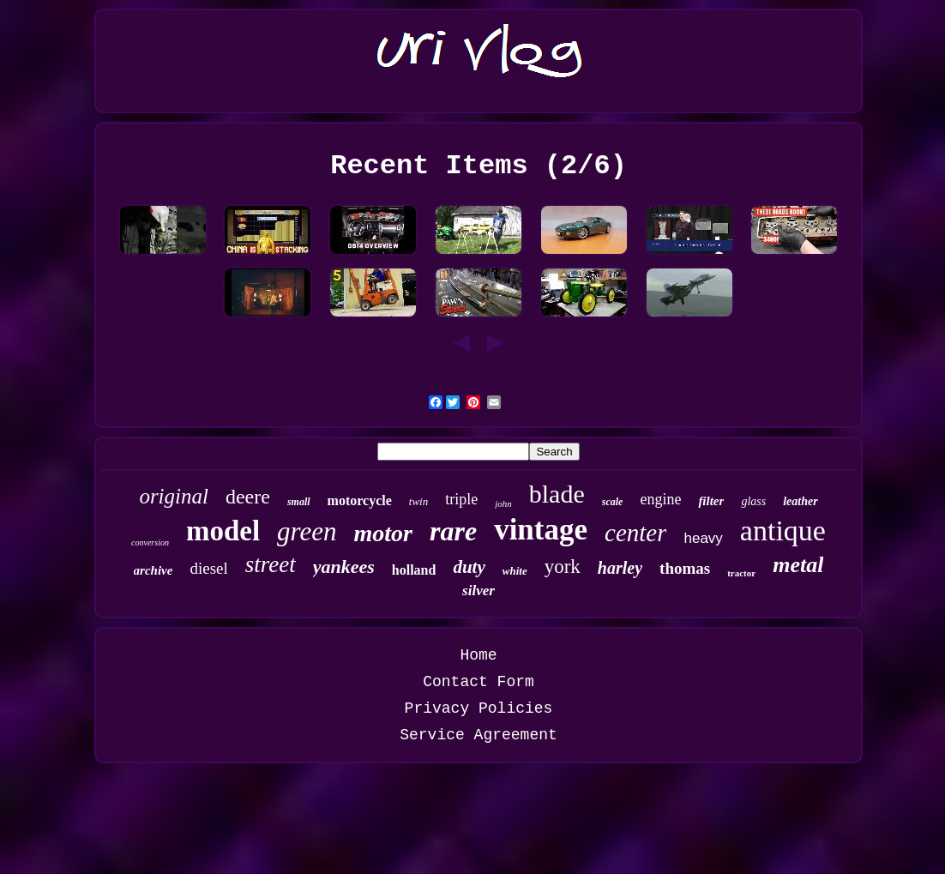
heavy (702, 538)
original (173, 496)
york (563, 566)
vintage (540, 529)
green (306, 531)
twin (418, 501)
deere (248, 496)
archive (153, 570)
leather (800, 501)
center (635, 532)
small (298, 502)
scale (612, 502)
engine (660, 499)
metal (798, 564)
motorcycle (360, 500)
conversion (150, 542)
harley (620, 567)
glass (753, 501)
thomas (684, 568)
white (515, 570)
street (270, 564)
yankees (344, 566)
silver (478, 590)
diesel (208, 568)
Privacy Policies (479, 708)
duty (469, 567)
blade (557, 493)
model (223, 530)
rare (453, 530)
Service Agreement (478, 735)
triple (461, 499)
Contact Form (478, 681)
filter (711, 501)
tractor (741, 573)
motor (383, 533)
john (503, 503)
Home (478, 655)
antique (783, 530)
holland (414, 570)
